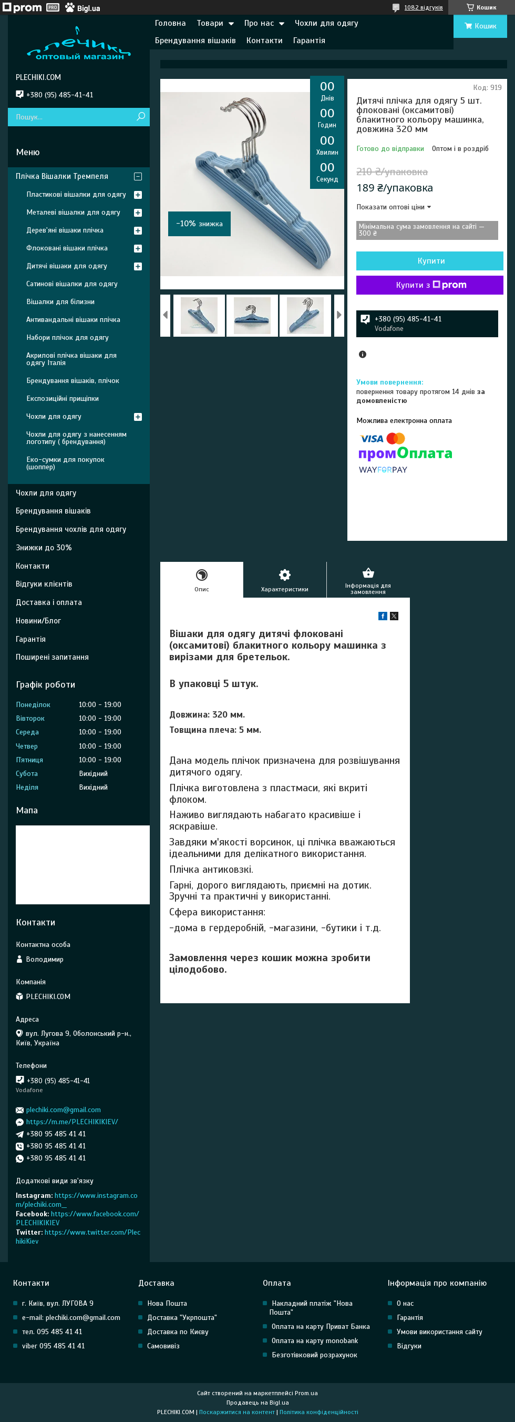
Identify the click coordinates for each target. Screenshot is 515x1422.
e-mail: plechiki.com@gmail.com (71, 1317)
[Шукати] (140, 117)
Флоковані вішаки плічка (67, 248)
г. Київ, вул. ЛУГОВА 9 (58, 1303)
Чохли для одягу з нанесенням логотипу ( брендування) (76, 438)
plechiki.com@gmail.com (63, 1109)
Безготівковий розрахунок (314, 1354)
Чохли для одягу (326, 23)
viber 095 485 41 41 (53, 1346)
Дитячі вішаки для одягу (66, 265)
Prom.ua (306, 1393)
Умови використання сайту (439, 1331)
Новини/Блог (38, 621)
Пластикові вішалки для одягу (76, 194)
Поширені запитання (52, 657)
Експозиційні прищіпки (62, 398)
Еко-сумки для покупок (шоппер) (65, 463)
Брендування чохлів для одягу (71, 529)
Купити (431, 261)
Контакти (264, 40)
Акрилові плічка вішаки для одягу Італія (71, 359)
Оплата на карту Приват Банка (321, 1326)
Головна (170, 23)
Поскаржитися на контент (237, 1412)
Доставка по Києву (178, 1331)
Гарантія (309, 40)
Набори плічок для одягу (67, 337)
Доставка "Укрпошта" (182, 1317)
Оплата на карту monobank (315, 1340)
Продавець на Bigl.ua (257, 1402)
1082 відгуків (424, 7)
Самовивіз (163, 1346)
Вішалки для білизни (60, 301)
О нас (405, 1303)
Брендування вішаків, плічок (72, 380)
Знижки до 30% (44, 547)
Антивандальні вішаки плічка (73, 319)
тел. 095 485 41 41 (52, 1331)
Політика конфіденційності (319, 1412)
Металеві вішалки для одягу (73, 212)
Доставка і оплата (49, 602)
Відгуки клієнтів (44, 584)
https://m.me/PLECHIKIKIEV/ (72, 1121)
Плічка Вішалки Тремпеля (62, 176)
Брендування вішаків (195, 40)
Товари (210, 23)
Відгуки (409, 1346)
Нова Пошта (167, 1303)
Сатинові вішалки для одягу (72, 283)
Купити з (431, 285)
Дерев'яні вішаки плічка (65, 230)
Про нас (259, 23)
